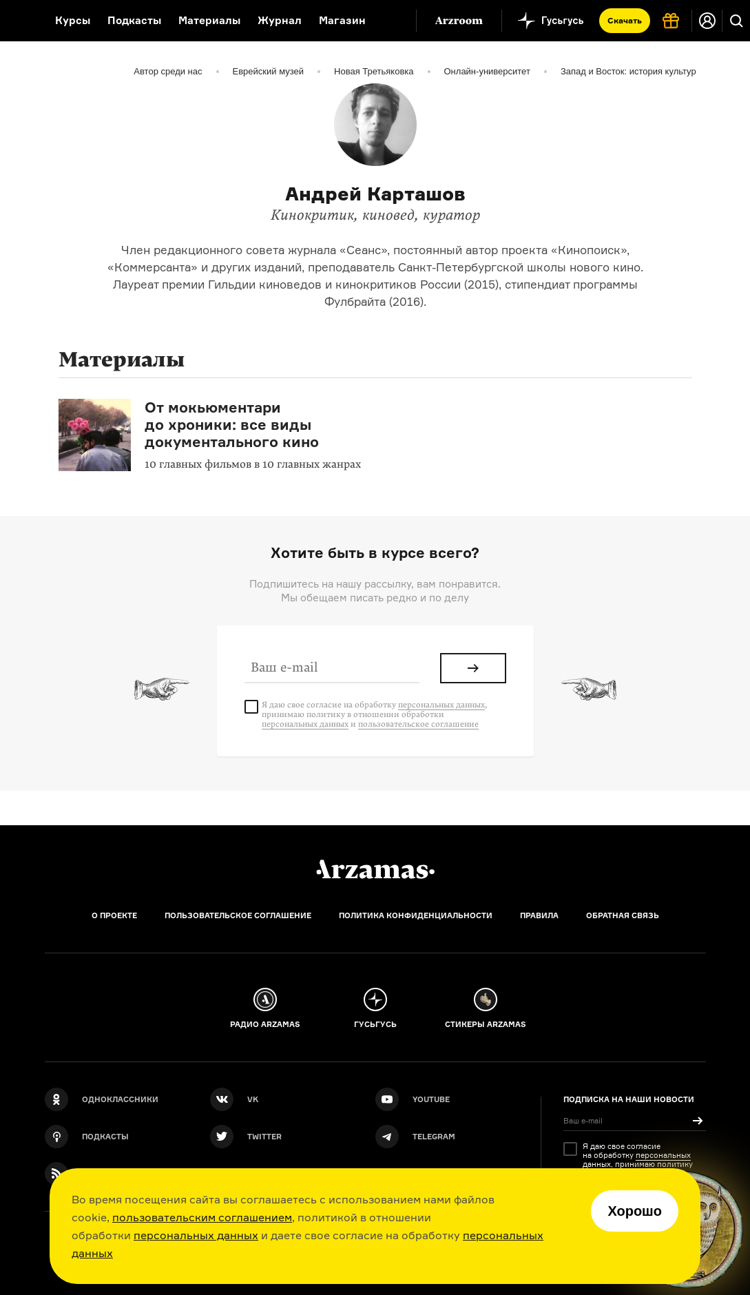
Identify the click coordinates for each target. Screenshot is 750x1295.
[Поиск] (736, 20)
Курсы (72, 20)
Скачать (624, 20)
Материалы (209, 20)
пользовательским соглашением (202, 1217)
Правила (539, 915)
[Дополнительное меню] (391, 20)
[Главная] (375, 869)
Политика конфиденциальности (415, 915)
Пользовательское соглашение (238, 915)
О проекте (114, 915)
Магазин (342, 20)
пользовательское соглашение (418, 724)
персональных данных (196, 1235)
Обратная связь (622, 915)
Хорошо (634, 1211)
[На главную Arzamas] (18, 20)
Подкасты (134, 20)
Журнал (280, 20)
